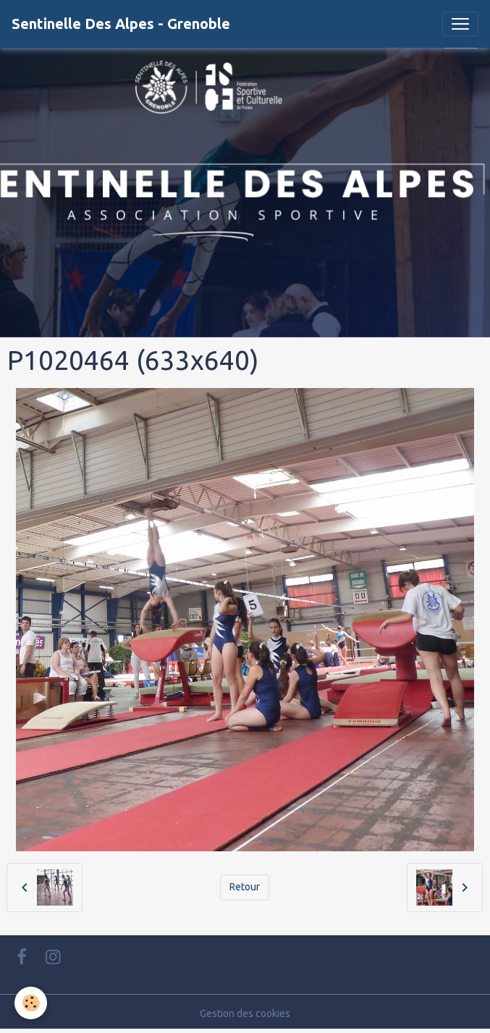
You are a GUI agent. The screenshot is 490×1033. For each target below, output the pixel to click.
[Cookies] (30, 1003)
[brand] (121, 24)
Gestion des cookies (245, 1013)
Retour (244, 887)
